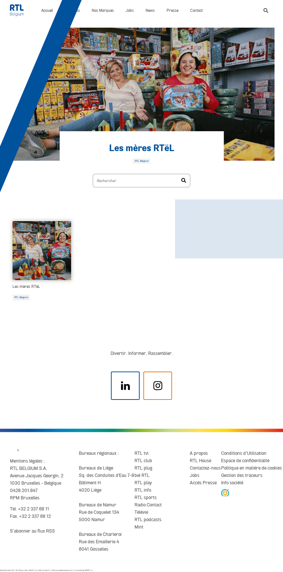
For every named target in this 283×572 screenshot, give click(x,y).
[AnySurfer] (225, 492)
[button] (265, 10)
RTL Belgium (21, 297)
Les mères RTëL (141, 148)
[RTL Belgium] (19, 10)
